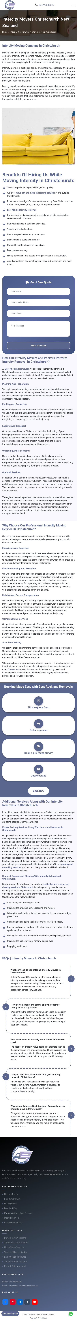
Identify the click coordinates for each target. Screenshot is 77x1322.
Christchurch (23, 32)
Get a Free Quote (10, 1313)
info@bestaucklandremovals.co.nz (23, 1286)
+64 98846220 (15, 1282)
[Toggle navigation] (73, 5)
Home (4, 32)
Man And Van (10, 1208)
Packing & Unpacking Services (18, 1213)
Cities (12, 32)
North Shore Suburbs (14, 1247)
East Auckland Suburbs (15, 1257)
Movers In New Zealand (15, 1238)
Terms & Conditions (38, 1318)
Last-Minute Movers (13, 1222)
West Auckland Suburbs (15, 1252)
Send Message (38, 345)
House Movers (11, 1194)
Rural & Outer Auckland (15, 1266)
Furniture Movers (12, 1199)
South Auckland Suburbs (15, 1261)
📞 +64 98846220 (44, 5)
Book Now (38, 790)
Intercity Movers (11, 1218)
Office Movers (10, 1203)
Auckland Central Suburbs (16, 1242)
